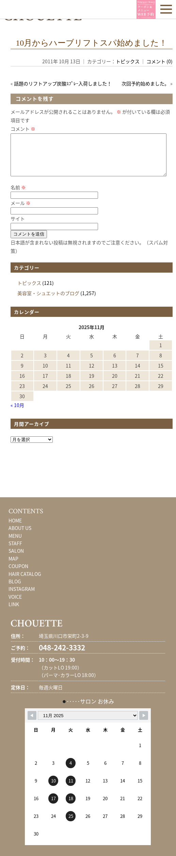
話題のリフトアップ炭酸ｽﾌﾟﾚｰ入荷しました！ (63, 83)
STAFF (15, 551)
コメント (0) (159, 61)
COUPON (18, 574)
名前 (18, 195)
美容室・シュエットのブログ (48, 301)
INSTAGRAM (22, 597)
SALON (16, 558)
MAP (13, 566)
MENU (15, 543)
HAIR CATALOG (25, 582)
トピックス (128, 61)
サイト (18, 226)
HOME (15, 528)
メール (21, 211)
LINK (14, 612)
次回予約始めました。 (145, 83)
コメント (23, 128)
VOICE (15, 604)
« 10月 (17, 413)
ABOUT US (20, 536)
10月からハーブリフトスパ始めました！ (91, 42)
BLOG (15, 589)
